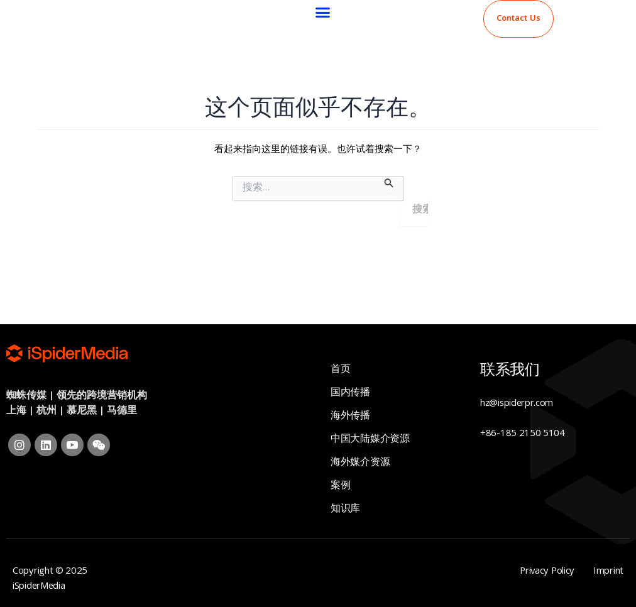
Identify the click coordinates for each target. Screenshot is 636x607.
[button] (323, 13)
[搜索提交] (389, 185)
